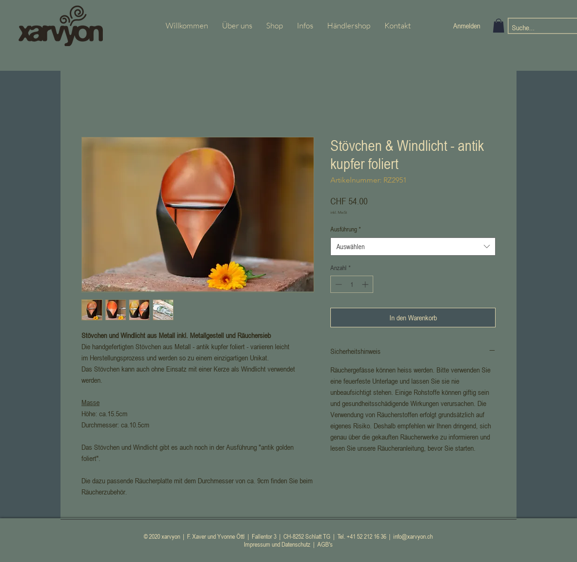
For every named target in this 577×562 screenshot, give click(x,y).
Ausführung (345, 229)
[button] (498, 26)
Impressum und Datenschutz (277, 544)
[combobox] (413, 246)
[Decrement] (337, 284)
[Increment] (366, 284)
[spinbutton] (351, 284)
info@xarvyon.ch (413, 536)
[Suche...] (536, 27)
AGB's (325, 544)
